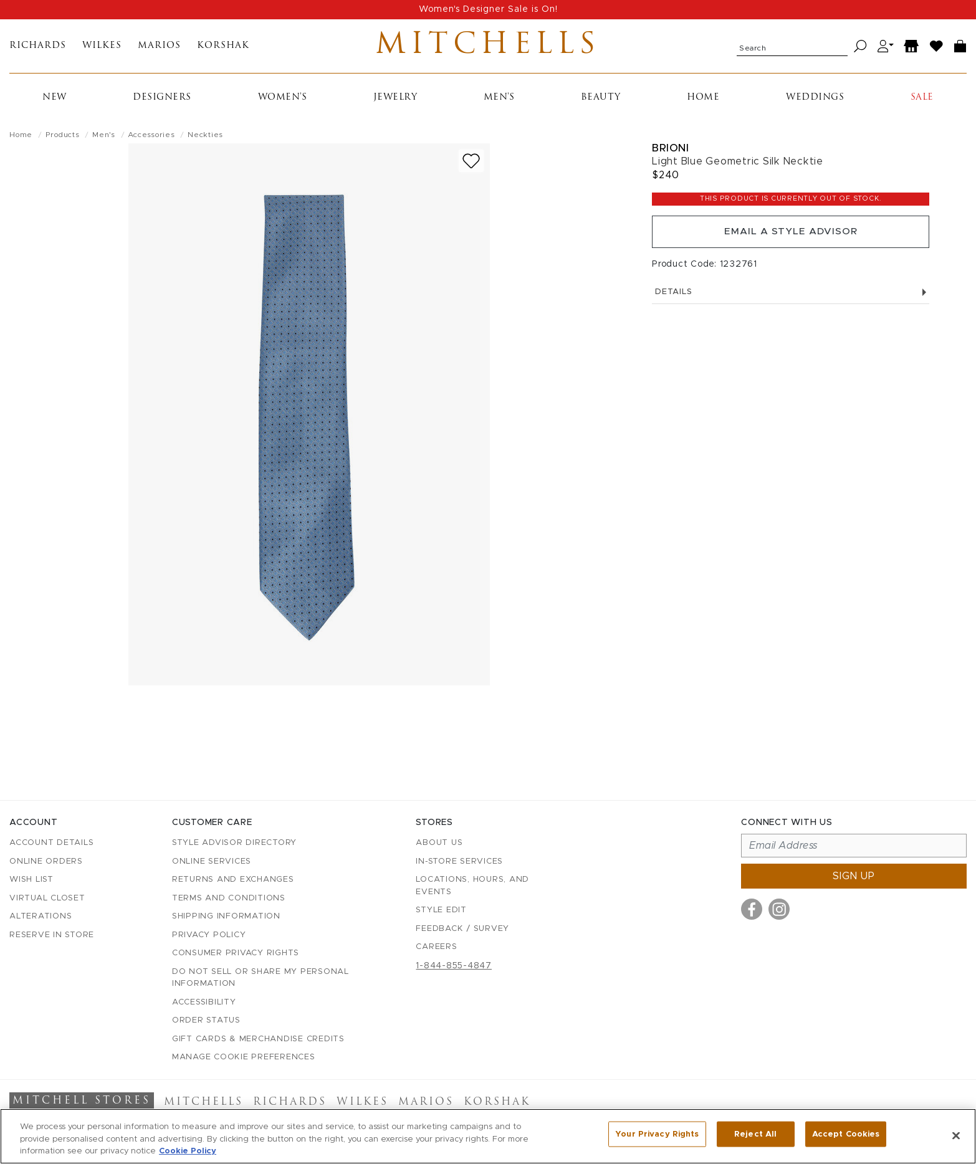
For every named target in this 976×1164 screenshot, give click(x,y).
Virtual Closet (47, 898)
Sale (922, 102)
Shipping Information (226, 917)
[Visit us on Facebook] (751, 909)
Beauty (601, 102)
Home (703, 102)
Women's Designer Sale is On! (488, 9)
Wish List (31, 880)
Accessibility (204, 1002)
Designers (162, 102)
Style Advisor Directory (234, 843)
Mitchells (488, 48)
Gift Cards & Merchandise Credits (258, 1039)
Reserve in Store (51, 935)
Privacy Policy (209, 935)
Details (790, 301)
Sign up (854, 877)
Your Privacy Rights (657, 1135)
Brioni (670, 153)
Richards (37, 49)
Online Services (211, 861)
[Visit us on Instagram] (779, 909)
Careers (436, 947)
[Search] (860, 48)
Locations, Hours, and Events (472, 886)
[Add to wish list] (471, 166)
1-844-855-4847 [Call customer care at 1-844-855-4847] (454, 965)
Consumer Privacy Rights (235, 954)
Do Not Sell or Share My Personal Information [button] (260, 978)
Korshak (223, 49)
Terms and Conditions (228, 898)
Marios (159, 49)
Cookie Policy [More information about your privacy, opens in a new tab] (187, 1151)
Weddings (815, 102)
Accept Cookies (846, 1135)
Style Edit (441, 911)
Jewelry (395, 102)
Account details (51, 843)
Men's (499, 102)
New (54, 102)
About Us (439, 843)
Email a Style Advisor (790, 239)
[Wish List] (936, 49)
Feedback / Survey (462, 929)
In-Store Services (459, 861)
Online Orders (46, 861)
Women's (282, 102)
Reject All (755, 1135)
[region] (488, 1136)
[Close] (956, 1135)
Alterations (40, 917)
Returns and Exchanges (233, 880)
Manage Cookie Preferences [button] (243, 1058)
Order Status (206, 1021)
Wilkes (102, 49)
